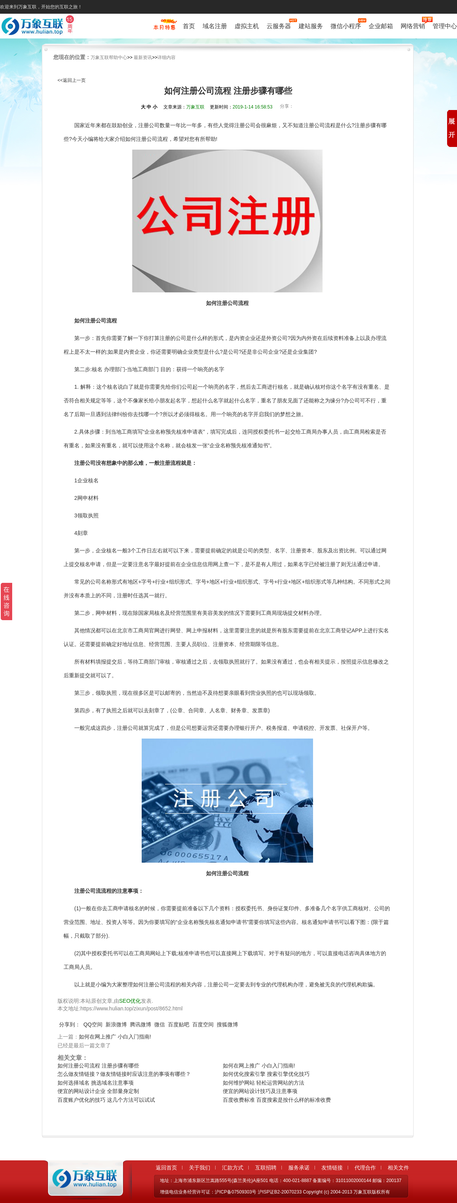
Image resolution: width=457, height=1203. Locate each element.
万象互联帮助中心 (109, 57)
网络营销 (413, 25)
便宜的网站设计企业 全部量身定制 (98, 1091)
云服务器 (279, 25)
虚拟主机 (247, 26)
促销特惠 (164, 27)
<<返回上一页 (72, 80)
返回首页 (166, 1168)
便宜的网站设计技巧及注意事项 (260, 1091)
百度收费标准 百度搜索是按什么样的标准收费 (277, 1100)
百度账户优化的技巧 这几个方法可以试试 (106, 1100)
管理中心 (445, 26)
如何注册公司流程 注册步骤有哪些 (98, 1066)
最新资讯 (143, 57)
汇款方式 (232, 1168)
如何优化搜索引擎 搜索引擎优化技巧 (266, 1074)
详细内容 (166, 57)
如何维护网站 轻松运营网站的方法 (263, 1083)
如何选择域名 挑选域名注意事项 (96, 1083)
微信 (159, 1024)
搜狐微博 (227, 1024)
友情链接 (332, 1168)
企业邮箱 (381, 26)
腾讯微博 (140, 1024)
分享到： (69, 1024)
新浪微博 (116, 1024)
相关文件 (398, 1168)
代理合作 (365, 1168)
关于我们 (199, 1168)
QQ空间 (92, 1024)
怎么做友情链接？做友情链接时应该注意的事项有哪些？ (124, 1074)
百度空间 (203, 1024)
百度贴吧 (178, 1024)
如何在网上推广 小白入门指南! (115, 1037)
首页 (189, 26)
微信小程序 (346, 25)
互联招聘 (265, 1168)
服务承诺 (299, 1168)
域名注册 (215, 26)
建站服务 (311, 26)
